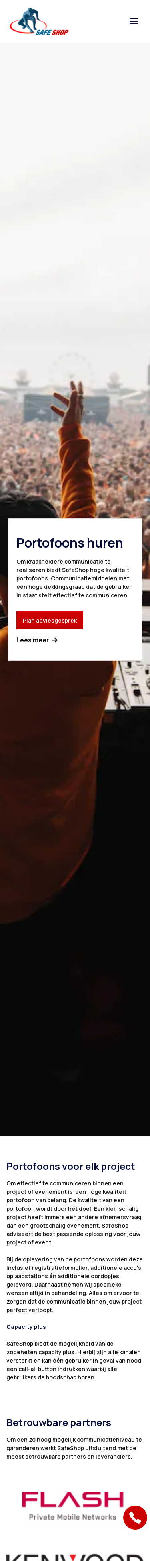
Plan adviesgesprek (50, 620)
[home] (39, 21)
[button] (134, 21)
